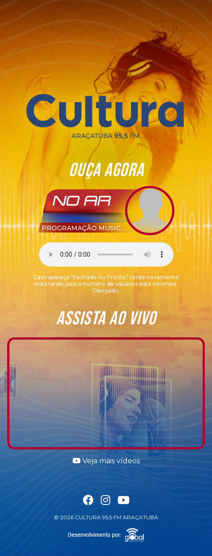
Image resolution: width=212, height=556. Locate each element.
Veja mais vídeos (106, 461)
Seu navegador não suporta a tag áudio (106, 254)
